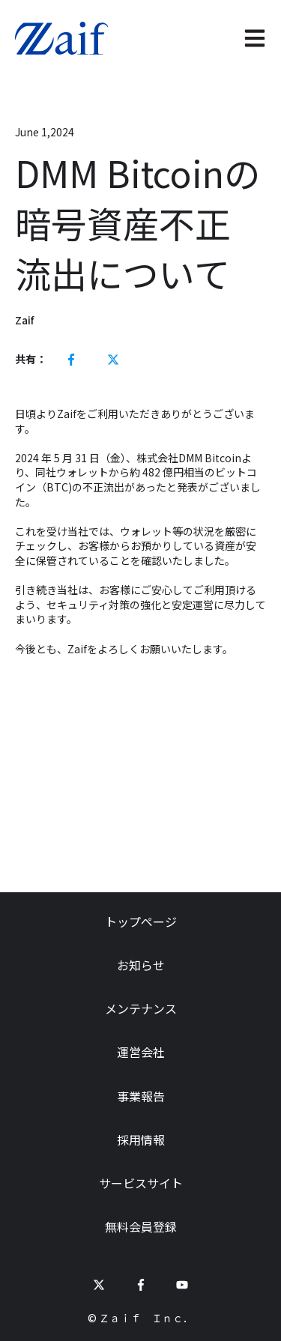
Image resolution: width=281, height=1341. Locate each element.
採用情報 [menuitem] (141, 1139)
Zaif (24, 320)
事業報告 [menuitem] (141, 1096)
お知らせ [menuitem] (141, 965)
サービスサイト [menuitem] (141, 1183)
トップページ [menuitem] (141, 921)
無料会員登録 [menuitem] (141, 1226)
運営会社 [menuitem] (141, 1052)
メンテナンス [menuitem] (141, 1008)
